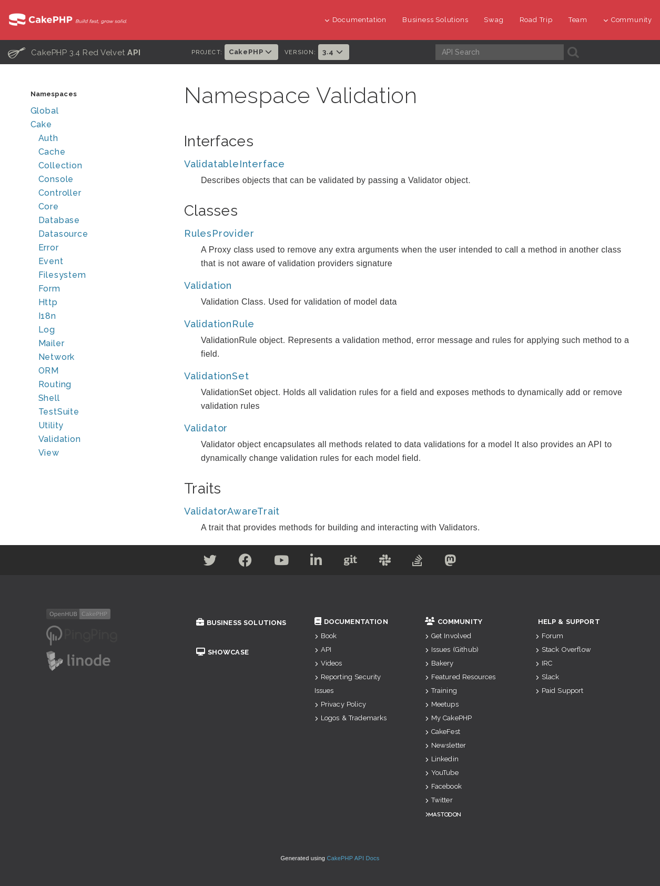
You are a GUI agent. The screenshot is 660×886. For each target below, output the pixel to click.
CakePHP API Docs (353, 858)
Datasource (63, 234)
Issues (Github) (452, 649)
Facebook (443, 786)
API (323, 649)
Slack (547, 677)
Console (56, 179)
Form (49, 289)
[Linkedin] (316, 562)
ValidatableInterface (234, 163)
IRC (544, 663)
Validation (59, 439)
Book (325, 636)
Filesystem (62, 275)
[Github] (350, 562)
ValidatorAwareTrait (232, 511)
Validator (206, 428)
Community (627, 20)
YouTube (442, 773)
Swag (493, 20)
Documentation (355, 20)
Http (48, 302)
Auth (48, 138)
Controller (60, 193)
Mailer (51, 343)
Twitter (439, 800)
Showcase (222, 652)
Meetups (442, 704)
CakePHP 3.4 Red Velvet (74, 52)
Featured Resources (460, 677)
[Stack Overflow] (417, 562)
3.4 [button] (333, 52)
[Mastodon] (450, 562)
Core (48, 207)
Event (51, 261)
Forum (549, 636)
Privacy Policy (340, 704)
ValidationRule (219, 323)
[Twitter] (210, 562)
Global (45, 111)
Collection (60, 165)
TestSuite (58, 412)
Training (441, 690)
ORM (48, 371)
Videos (328, 663)
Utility (51, 425)
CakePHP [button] (251, 52)
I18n (47, 316)
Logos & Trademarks (350, 718)
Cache (52, 152)
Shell (49, 398)
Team (577, 20)
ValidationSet (216, 375)
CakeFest (442, 732)
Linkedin (442, 759)
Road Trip (536, 20)
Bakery (439, 663)
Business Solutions (435, 20)
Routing (55, 384)
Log (46, 330)
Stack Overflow (563, 649)
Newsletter (445, 745)
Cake (41, 124)
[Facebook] (245, 562)
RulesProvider (219, 233)
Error (48, 248)
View (48, 453)
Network (56, 357)
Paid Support (559, 690)
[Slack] (385, 562)
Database (59, 220)
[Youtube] (282, 562)
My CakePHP (448, 718)
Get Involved (448, 636)
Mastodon (445, 814)
